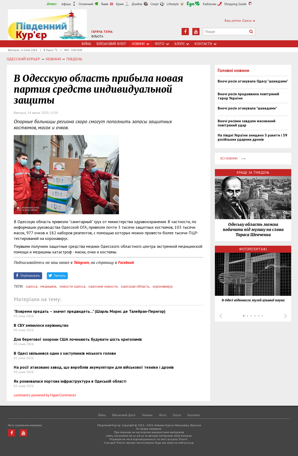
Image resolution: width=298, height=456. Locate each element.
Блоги (182, 43)
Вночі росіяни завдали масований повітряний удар (246, 123)
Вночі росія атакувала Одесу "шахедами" (253, 81)
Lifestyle (173, 4)
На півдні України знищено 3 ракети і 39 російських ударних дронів (252, 137)
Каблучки (209, 4)
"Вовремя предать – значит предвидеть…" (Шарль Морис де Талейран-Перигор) (90, 311)
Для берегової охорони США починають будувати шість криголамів (78, 339)
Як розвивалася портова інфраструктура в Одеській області (70, 381)
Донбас (137, 4)
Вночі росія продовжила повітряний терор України (248, 96)
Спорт (154, 4)
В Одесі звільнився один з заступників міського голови (65, 353)
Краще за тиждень (253, 172)
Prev (221, 315)
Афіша (66, 4)
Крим (120, 4)
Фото (162, 43)
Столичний (86, 4)
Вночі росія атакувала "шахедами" (247, 108)
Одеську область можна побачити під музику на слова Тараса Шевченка (253, 229)
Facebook (126, 262)
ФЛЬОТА (97, 36)
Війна (86, 43)
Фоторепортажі (253, 249)
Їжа (193, 4)
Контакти (206, 43)
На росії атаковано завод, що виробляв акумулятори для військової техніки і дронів (94, 367)
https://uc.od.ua (47, 24)
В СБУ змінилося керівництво (41, 325)
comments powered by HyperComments (45, 395)
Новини (140, 43)
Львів (104, 4)
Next (285, 315)
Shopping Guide (235, 4)
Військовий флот (111, 43)
